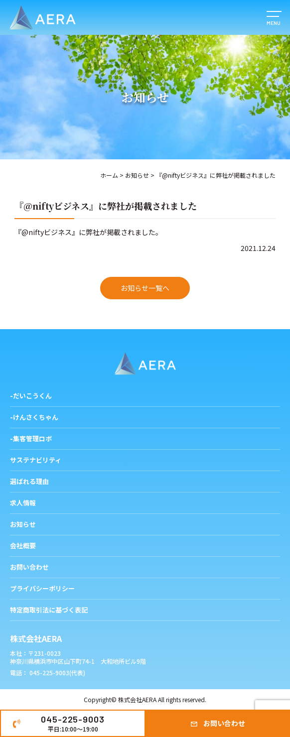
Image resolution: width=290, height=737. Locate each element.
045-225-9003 (72, 723)
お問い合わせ (224, 723)
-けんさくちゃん (34, 417)
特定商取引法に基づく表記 (49, 609)
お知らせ (137, 175)
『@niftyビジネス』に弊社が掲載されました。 (88, 232)
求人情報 (23, 502)
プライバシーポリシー (42, 588)
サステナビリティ (35, 460)
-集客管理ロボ (31, 438)
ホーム (109, 175)
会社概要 (23, 545)
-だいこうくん (31, 395)
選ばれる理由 (29, 481)
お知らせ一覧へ (145, 288)
